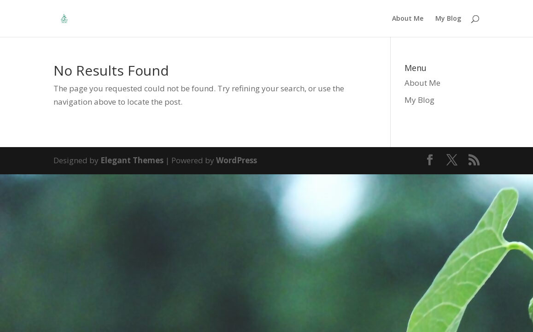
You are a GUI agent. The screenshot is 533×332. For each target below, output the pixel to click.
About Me (407, 19)
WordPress (236, 160)
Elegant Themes (132, 160)
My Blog (448, 19)
